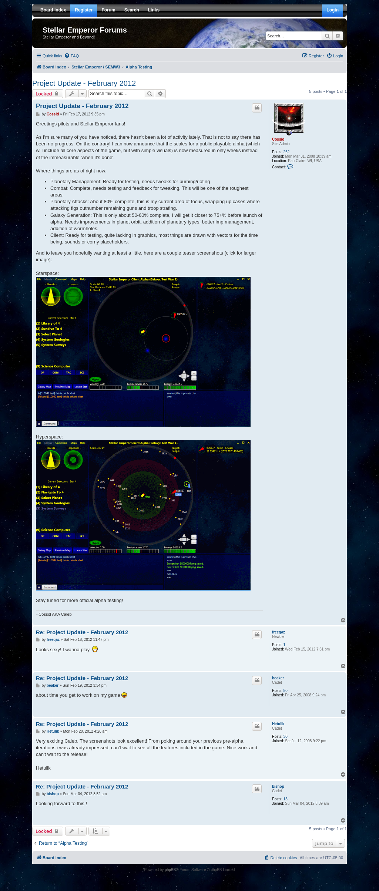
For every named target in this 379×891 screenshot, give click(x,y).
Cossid (278, 139)
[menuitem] (71, 55)
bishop (278, 786)
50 (286, 691)
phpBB (170, 870)
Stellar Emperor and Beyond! (69, 37)
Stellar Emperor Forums (85, 30)
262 (287, 152)
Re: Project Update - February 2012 (82, 632)
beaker (278, 678)
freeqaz (278, 632)
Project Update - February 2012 (84, 83)
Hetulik (278, 724)
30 (286, 736)
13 (286, 799)
